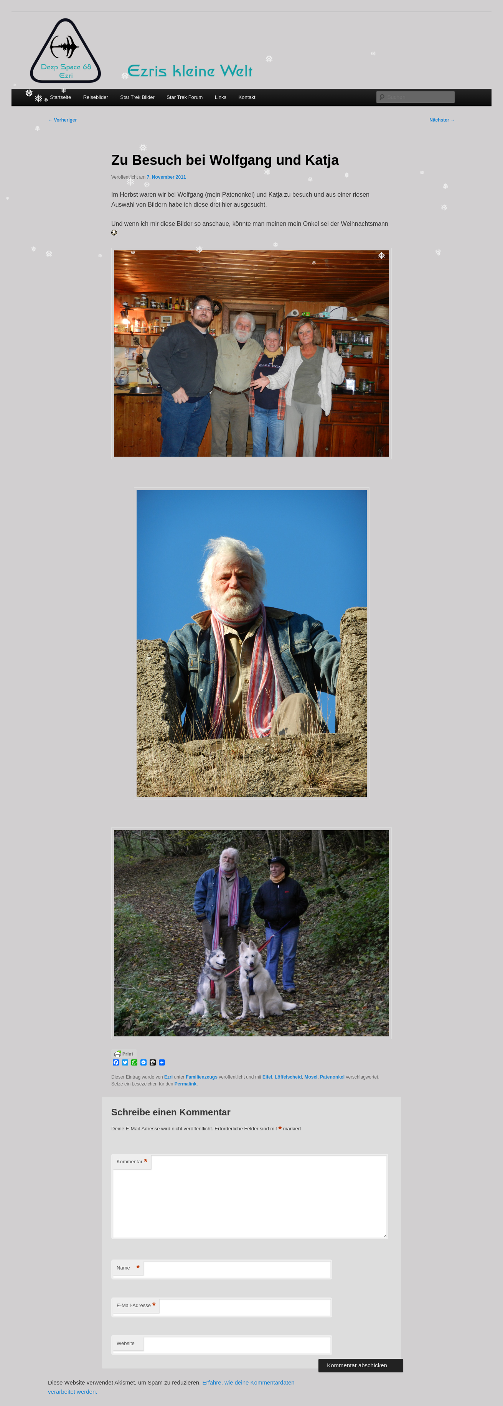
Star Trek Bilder (137, 97)
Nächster (442, 120)
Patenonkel (332, 1077)
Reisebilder (95, 97)
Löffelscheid (288, 1077)
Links (220, 97)
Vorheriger (62, 120)
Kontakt (247, 97)
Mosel (310, 1077)
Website (126, 1343)
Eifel (267, 1077)
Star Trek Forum (185, 97)
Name (128, 1268)
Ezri (168, 1077)
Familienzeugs (202, 1077)
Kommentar (132, 1162)
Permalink (185, 1084)
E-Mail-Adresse (136, 1305)
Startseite (60, 97)
